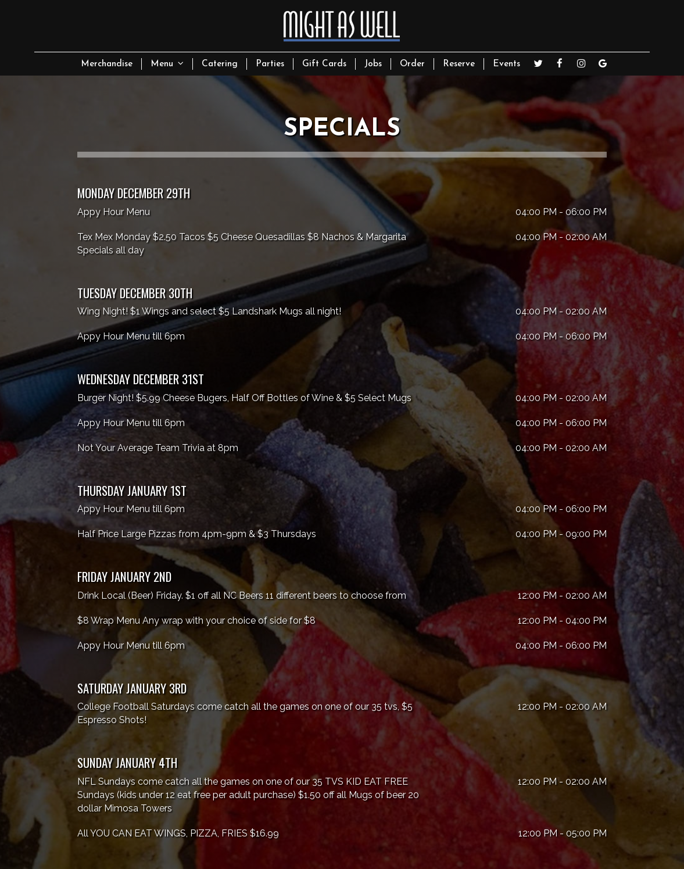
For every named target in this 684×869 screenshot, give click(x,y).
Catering (220, 64)
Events (506, 64)
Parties (270, 64)
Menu (167, 64)
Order (412, 64)
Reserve (459, 64)
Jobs (373, 64)
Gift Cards (324, 64)
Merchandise (106, 64)
